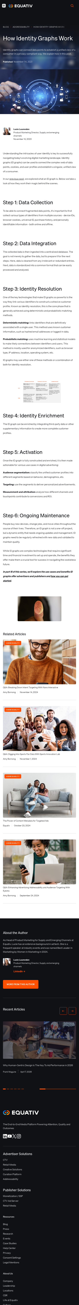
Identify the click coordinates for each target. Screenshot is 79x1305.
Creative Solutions (12, 1169)
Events (6, 1238)
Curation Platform (12, 1174)
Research (8, 1234)
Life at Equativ (10, 1300)
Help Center (9, 1248)
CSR (5, 1295)
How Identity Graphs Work (49, 26)
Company (8, 1281)
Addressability (21, 26)
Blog (6, 26)
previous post (16, 179)
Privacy (7, 1253)
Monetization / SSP (13, 1196)
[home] (19, 5)
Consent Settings (12, 1258)
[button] (4, 5)
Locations (8, 1290)
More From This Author (21, 984)
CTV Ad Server (11, 1201)
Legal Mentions (11, 1262)
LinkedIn (19, 971)
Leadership (9, 1286)
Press (6, 1229)
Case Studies (10, 1243)
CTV (5, 1160)
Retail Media (9, 1165)
